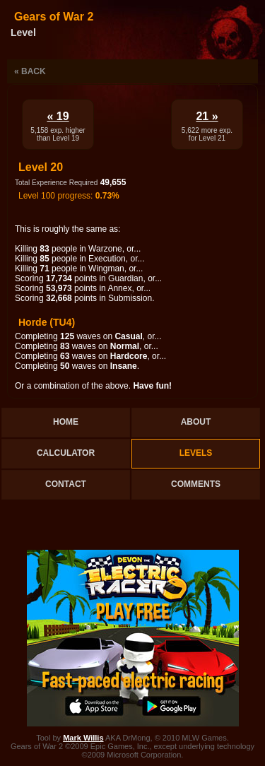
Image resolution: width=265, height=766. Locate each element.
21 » (207, 116)
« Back (30, 71)
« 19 (58, 116)
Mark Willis (83, 737)
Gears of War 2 (53, 17)
